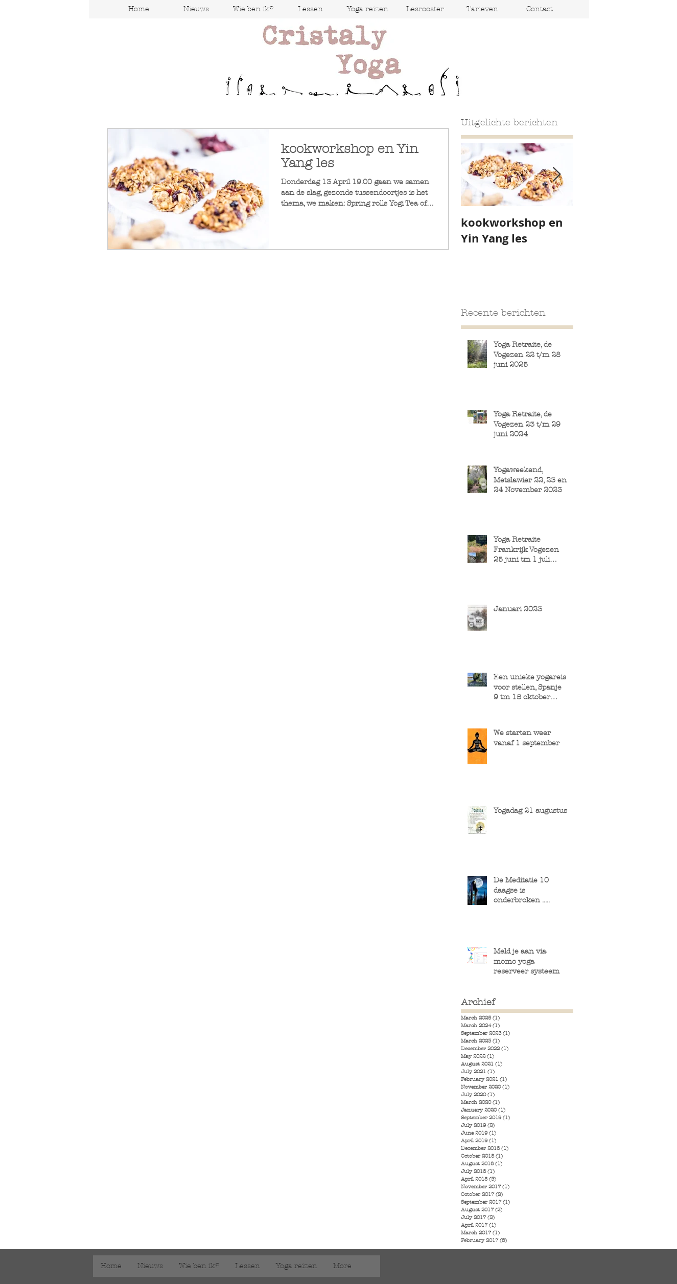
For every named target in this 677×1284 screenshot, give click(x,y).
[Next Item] (557, 175)
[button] (310, 9)
